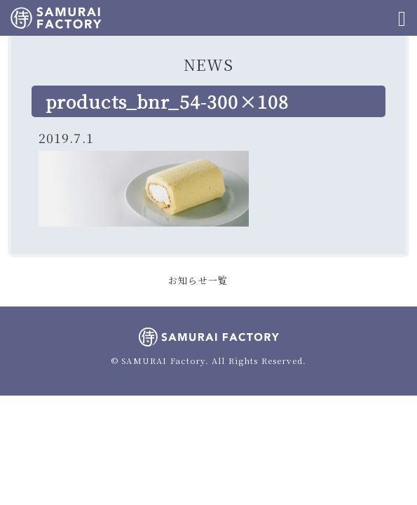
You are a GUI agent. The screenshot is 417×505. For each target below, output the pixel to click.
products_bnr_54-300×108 (167, 101)
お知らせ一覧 (198, 280)
